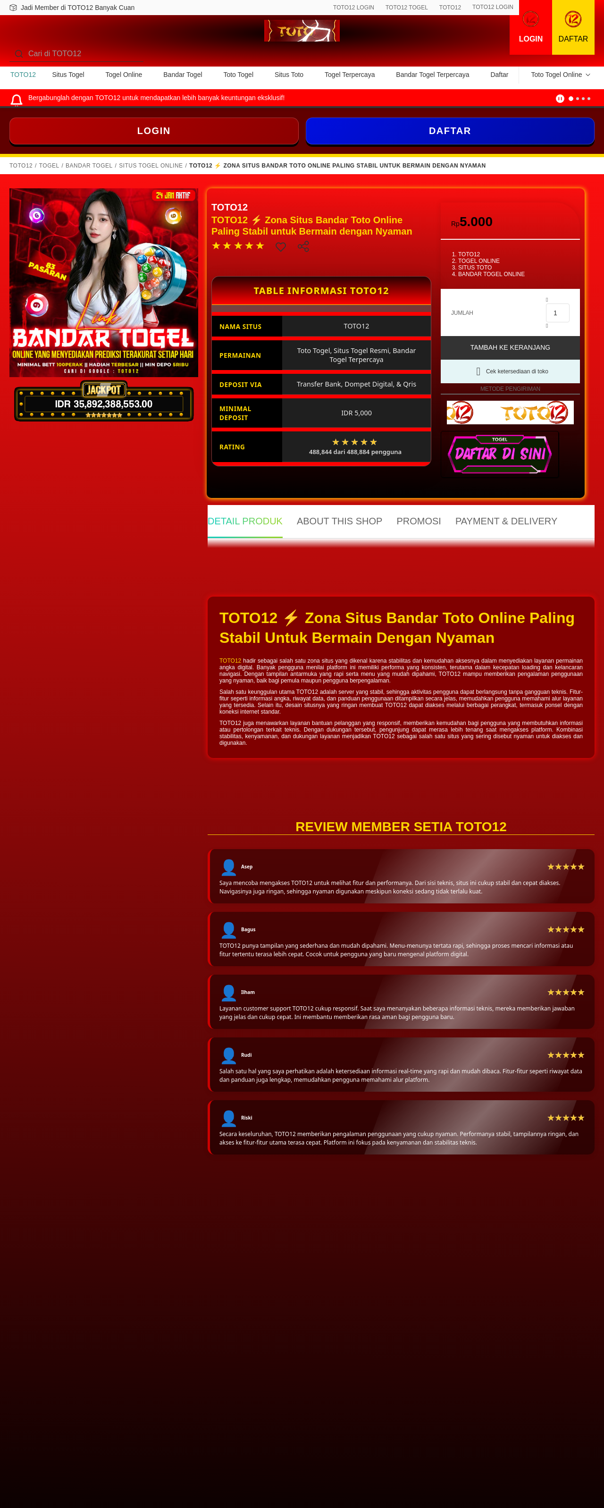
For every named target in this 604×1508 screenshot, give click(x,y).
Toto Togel (238, 74)
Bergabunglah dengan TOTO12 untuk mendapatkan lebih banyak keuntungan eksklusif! (156, 97)
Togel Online (124, 74)
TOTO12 (450, 7)
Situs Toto (289, 74)
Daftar (499, 74)
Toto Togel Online (556, 74)
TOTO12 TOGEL (407, 7)
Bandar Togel (182, 74)
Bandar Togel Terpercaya (432, 74)
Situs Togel (68, 74)
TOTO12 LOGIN (353, 7)
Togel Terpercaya (350, 74)
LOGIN (154, 131)
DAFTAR (450, 131)
